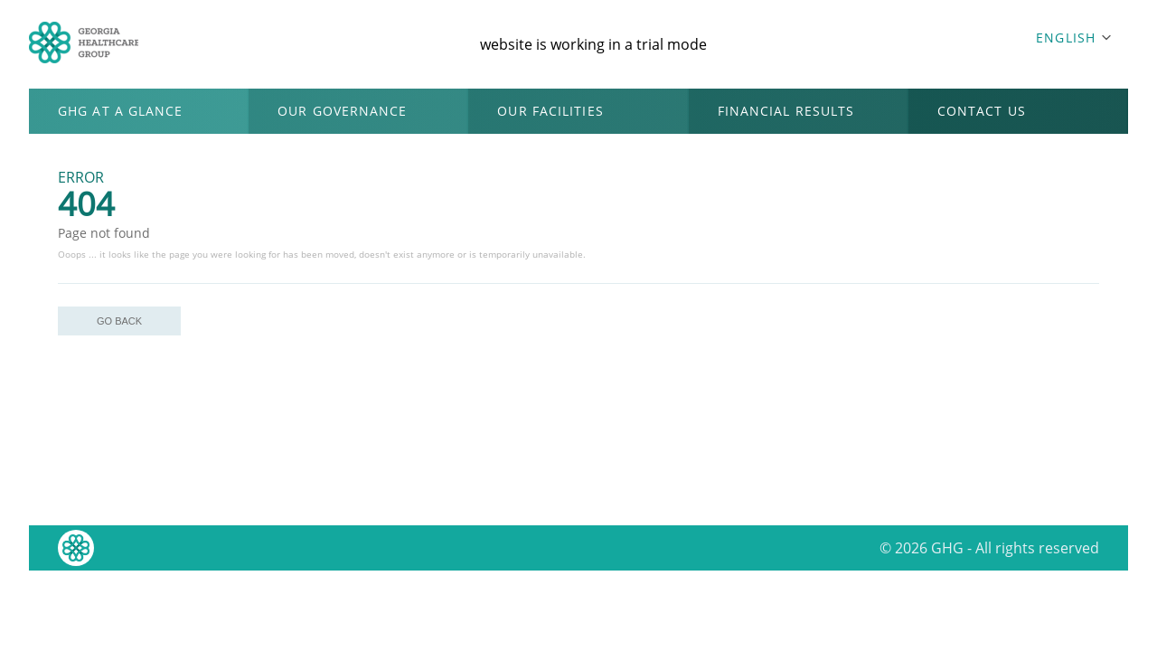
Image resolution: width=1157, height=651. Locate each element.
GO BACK (119, 321)
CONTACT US (981, 110)
